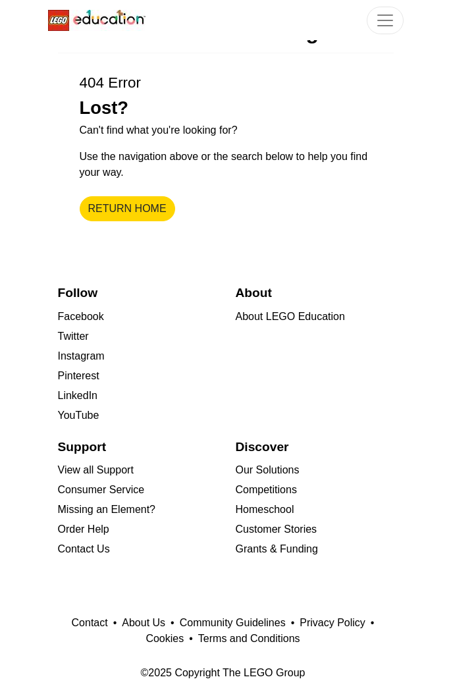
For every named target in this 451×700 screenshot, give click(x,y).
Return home (127, 208)
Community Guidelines (233, 622)
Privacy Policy (332, 622)
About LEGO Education (290, 316)
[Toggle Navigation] (385, 20)
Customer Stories (276, 529)
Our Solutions (268, 469)
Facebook (81, 316)
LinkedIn (78, 395)
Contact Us (84, 548)
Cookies (165, 638)
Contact (90, 622)
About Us (143, 622)
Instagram (81, 356)
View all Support (96, 469)
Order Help (83, 529)
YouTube (78, 415)
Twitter (73, 336)
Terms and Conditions (249, 638)
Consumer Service (101, 489)
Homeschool (265, 509)
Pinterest (78, 375)
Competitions (266, 489)
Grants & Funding (277, 548)
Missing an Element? (107, 509)
